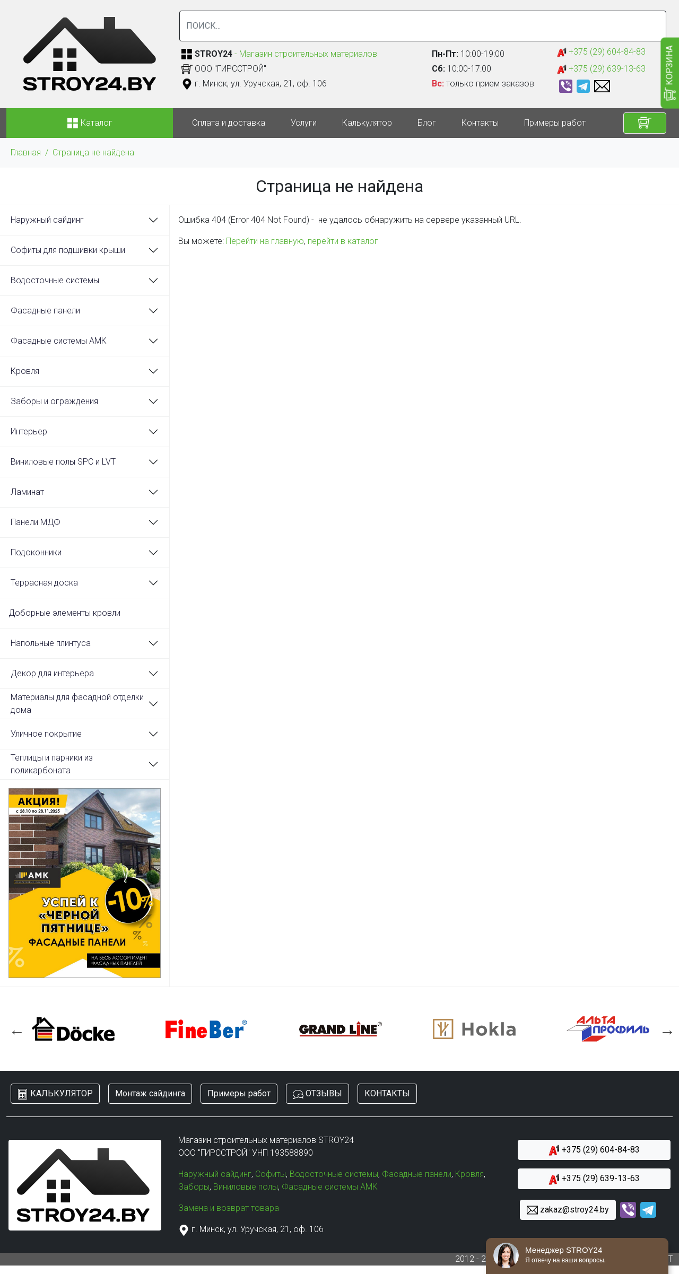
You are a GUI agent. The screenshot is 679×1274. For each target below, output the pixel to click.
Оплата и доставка (228, 123)
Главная (26, 152)
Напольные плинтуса (51, 643)
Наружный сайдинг (47, 220)
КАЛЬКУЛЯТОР (55, 1094)
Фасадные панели (45, 311)
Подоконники (36, 552)
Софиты (270, 1174)
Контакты (480, 123)
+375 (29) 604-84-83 (601, 52)
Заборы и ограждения (54, 401)
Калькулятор (367, 123)
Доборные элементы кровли (64, 613)
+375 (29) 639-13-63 (601, 69)
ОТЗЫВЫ (317, 1094)
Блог (426, 123)
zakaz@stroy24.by (568, 1210)
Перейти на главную (265, 241)
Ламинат (27, 492)
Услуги (304, 123)
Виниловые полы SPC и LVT (63, 462)
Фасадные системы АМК (59, 341)
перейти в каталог (343, 241)
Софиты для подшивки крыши (68, 250)
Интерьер (29, 431)
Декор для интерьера (52, 673)
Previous (14, 1029)
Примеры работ (555, 123)
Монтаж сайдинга (150, 1093)
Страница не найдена (93, 152)
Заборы (194, 1187)
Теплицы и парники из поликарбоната (52, 764)
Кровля (25, 371)
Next (664, 1029)
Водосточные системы (55, 280)
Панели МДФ (35, 522)
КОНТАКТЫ (387, 1093)
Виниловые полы (245, 1187)
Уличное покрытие (46, 734)
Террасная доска (44, 583)
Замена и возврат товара (228, 1208)
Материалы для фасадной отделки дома (77, 703)
